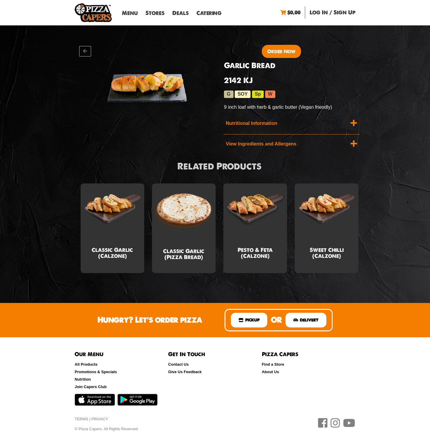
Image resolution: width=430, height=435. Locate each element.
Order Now (281, 51)
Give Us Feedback (185, 372)
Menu (130, 13)
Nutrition (83, 379)
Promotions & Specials (96, 372)
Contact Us (178, 364)
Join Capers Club (91, 387)
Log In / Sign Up (332, 12)
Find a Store (273, 364)
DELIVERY (306, 320)
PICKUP (249, 320)
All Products (86, 364)
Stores (155, 13)
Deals (180, 13)
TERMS (81, 419)
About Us (270, 372)
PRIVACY (99, 419)
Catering (209, 13)
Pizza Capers (93, 12)
